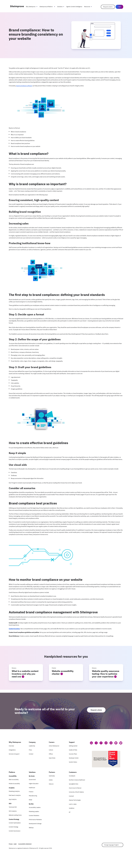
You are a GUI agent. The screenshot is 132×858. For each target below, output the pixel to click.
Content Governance (14, 831)
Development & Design (35, 823)
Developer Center (74, 758)
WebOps (31, 827)
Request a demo (108, 7)
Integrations (12, 750)
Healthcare (32, 787)
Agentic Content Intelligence (74, 6)
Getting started (73, 746)
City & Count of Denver (75, 788)
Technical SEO (13, 807)
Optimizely (52, 776)
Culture (51, 750)
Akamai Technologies (75, 800)
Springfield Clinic (73, 784)
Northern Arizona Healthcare (77, 780)
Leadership (32, 746)
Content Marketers (34, 815)
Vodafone (71, 808)
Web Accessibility (14, 779)
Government (32, 779)
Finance (31, 791)
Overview (11, 746)
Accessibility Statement (25, 844)
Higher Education (33, 783)
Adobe (51, 780)
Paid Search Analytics (15, 795)
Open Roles (52, 758)
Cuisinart (71, 796)
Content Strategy (13, 827)
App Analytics (13, 799)
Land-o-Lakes (73, 804)
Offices (51, 754)
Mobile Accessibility (14, 783)
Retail (30, 800)
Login (119, 6)
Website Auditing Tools (15, 815)
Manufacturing (33, 796)
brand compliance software (24, 86)
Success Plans (73, 754)
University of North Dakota (76, 792)
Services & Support (14, 754)
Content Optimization (15, 823)
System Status (73, 762)
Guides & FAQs (73, 750)
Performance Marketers (35, 819)
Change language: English (111, 845)
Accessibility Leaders (35, 807)
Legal (15, 844)
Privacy (11, 844)
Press (30, 750)
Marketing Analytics (14, 791)
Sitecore (51, 784)
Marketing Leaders (34, 811)
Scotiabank (72, 776)
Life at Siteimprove (54, 746)
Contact (31, 754)
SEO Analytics (13, 811)
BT (69, 812)
